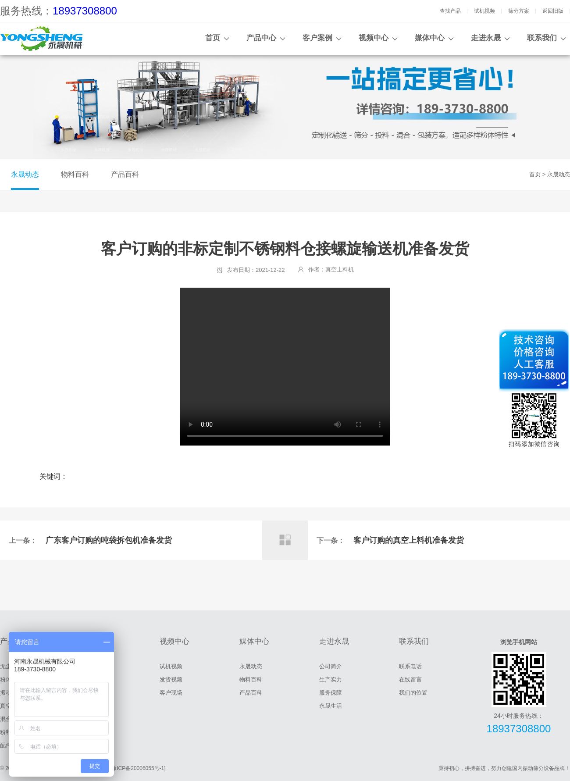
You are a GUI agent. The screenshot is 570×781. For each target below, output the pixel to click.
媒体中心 (430, 38)
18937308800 (85, 11)
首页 (212, 38)
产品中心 (261, 38)
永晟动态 (25, 174)
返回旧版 (552, 11)
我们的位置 (413, 692)
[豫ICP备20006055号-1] (138, 768)
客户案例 (317, 38)
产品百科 (125, 174)
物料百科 (75, 174)
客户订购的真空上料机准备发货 (408, 540)
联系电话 (410, 666)
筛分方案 (518, 11)
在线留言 (410, 679)
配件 (5, 745)
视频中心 (373, 38)
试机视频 (484, 11)
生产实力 (330, 679)
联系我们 (542, 38)
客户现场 (171, 692)
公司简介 (330, 666)
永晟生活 (330, 706)
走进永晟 (486, 38)
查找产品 (450, 11)
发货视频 (171, 679)
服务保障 (330, 692)
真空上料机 (339, 269)
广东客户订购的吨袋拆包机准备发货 (109, 540)
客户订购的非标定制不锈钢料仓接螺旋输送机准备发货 (285, 367)
